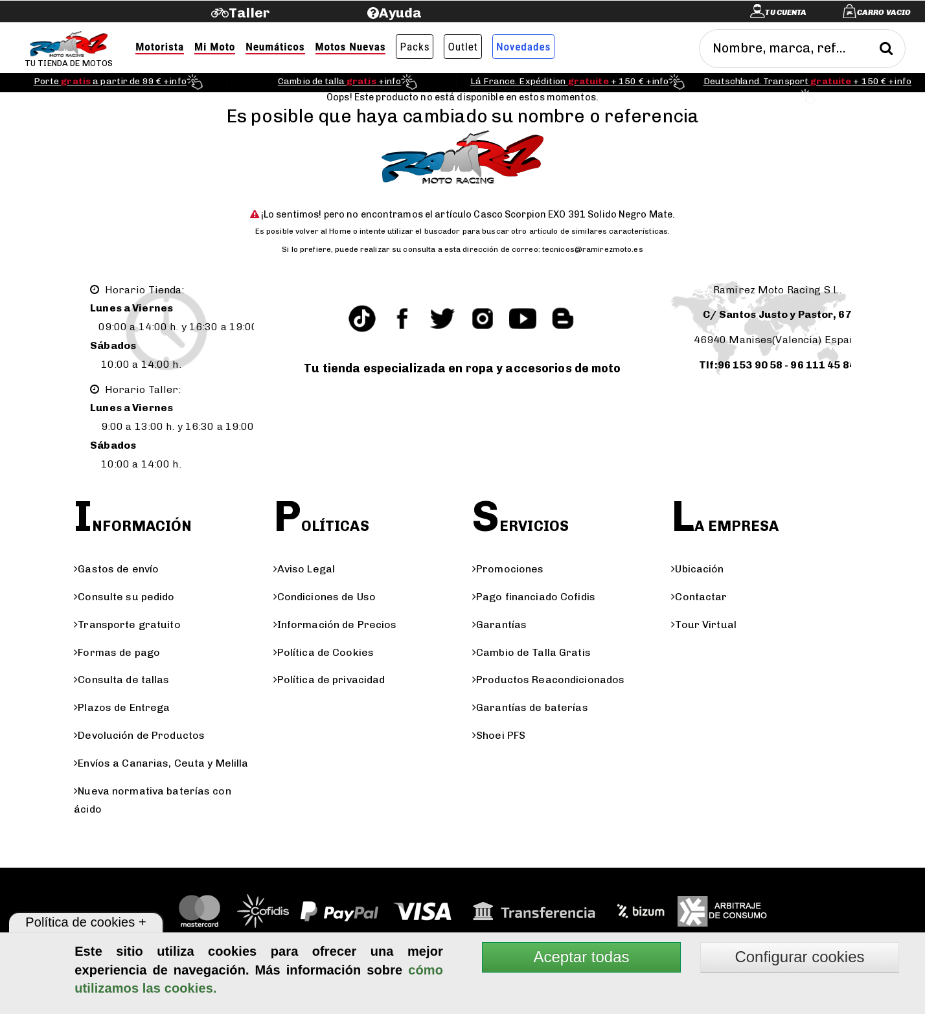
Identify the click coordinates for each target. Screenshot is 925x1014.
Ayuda (400, 12)
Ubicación (697, 569)
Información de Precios (335, 624)
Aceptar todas (581, 956)
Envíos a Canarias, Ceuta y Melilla (161, 763)
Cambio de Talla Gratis (531, 652)
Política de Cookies (323, 652)
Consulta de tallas (121, 679)
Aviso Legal (304, 569)
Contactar (699, 597)
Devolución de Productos (139, 735)
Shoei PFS (498, 735)
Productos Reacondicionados (548, 679)
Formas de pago (117, 652)
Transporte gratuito (127, 624)
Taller (249, 12)
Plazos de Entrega (122, 707)
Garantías (499, 624)
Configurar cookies (799, 956)
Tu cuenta (785, 12)
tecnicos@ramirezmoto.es (592, 249)
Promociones (507, 569)
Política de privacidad (329, 679)
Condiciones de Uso (324, 597)
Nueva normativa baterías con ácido (152, 800)
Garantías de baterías (530, 707)
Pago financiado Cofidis (533, 597)
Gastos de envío (116, 569)
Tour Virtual (704, 624)
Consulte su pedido (124, 597)
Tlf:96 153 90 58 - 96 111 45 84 (777, 365)
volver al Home (323, 231)
